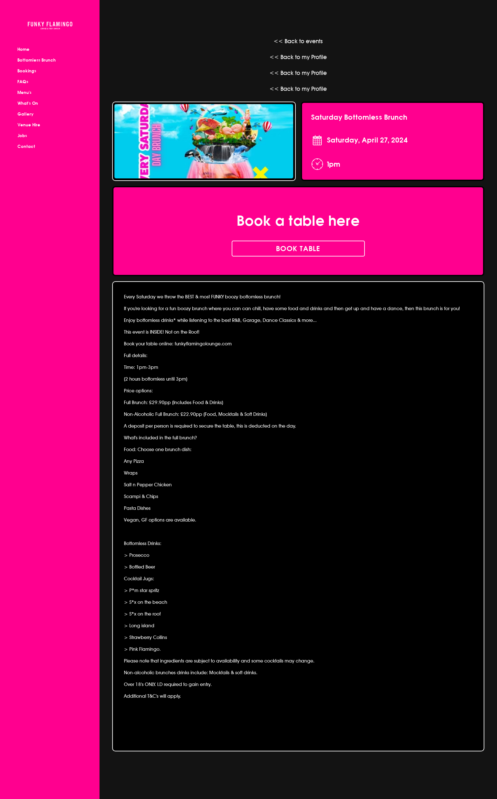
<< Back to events (298, 41)
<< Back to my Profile (298, 57)
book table (298, 248)
